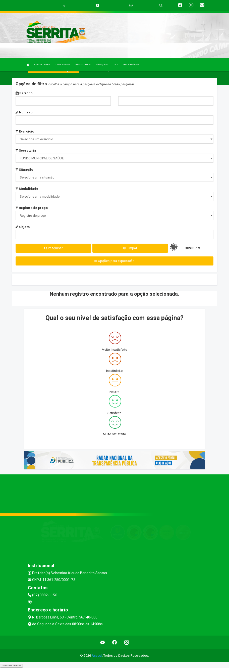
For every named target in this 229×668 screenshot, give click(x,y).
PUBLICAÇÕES (131, 65)
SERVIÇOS (101, 65)
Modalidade (27, 189)
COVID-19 (192, 248)
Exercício (25, 131)
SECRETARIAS (82, 65)
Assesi (97, 655)
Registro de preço (32, 208)
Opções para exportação (114, 261)
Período (24, 93)
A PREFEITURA (42, 65)
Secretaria (26, 150)
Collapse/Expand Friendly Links (11, 665)
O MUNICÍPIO (62, 65)
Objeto (23, 227)
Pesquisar (53, 248)
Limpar (130, 248)
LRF (115, 65)
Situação (24, 169)
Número (24, 112)
